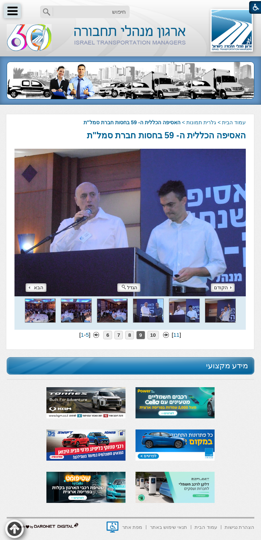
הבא (36, 287)
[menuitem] (240, 526)
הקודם (223, 287)
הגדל (129, 287)
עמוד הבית (234, 122)
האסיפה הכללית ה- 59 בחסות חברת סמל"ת (166, 135)
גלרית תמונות (201, 122)
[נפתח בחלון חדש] (112, 527)
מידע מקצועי (227, 365)
